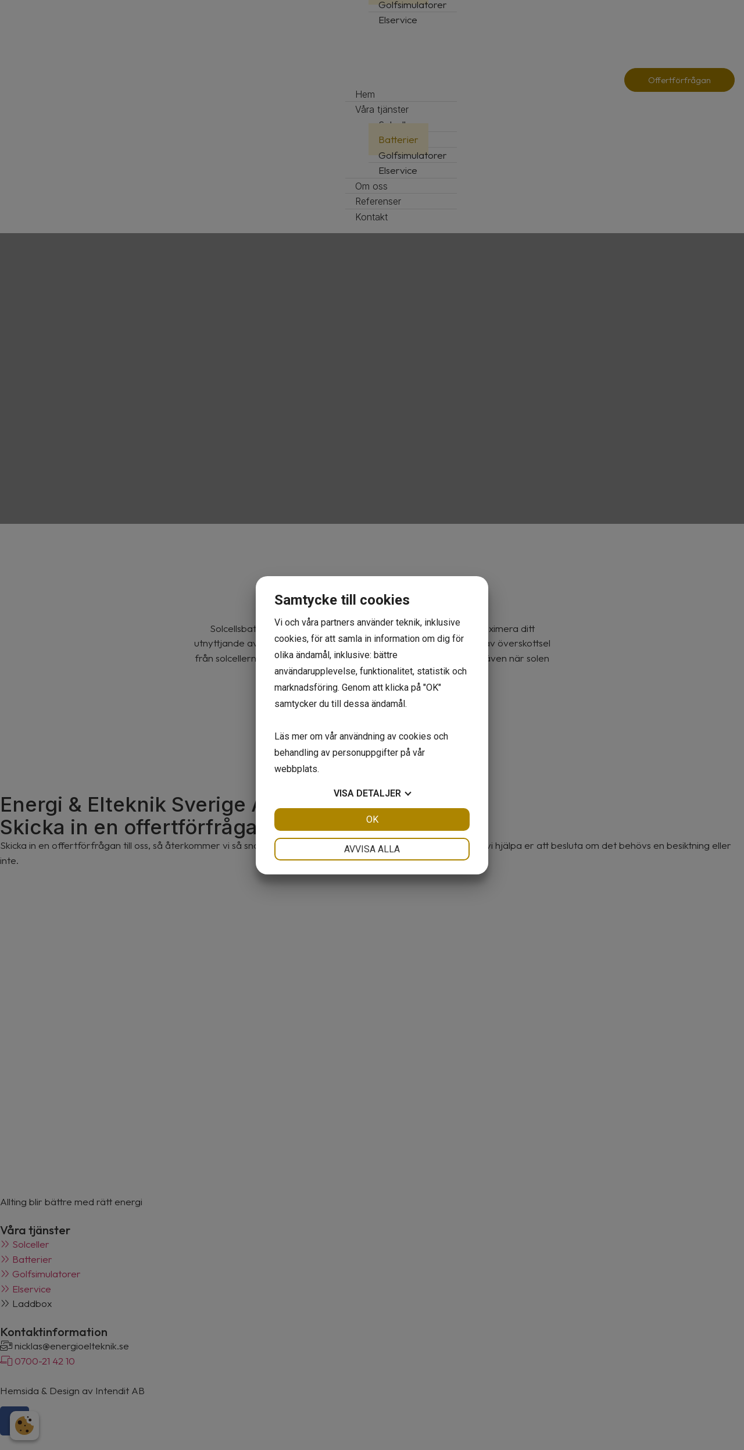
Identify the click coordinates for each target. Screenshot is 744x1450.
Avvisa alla (372, 849)
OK (372, 819)
